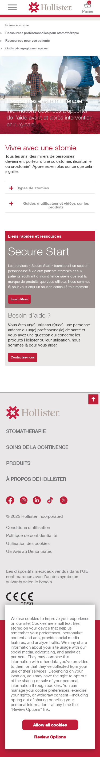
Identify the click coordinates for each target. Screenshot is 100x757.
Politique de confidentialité (31, 535)
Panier (88, 7)
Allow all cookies (50, 724)
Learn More (19, 299)
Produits (18, 463)
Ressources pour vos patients (27, 40)
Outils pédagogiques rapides (26, 48)
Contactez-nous (23, 357)
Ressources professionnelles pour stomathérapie (42, 33)
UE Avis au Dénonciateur (30, 551)
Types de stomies (29, 188)
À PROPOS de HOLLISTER (36, 479)
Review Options (50, 736)
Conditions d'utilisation (28, 527)
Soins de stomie (17, 25)
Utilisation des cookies (28, 543)
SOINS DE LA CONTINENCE (37, 447)
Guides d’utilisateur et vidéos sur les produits (49, 205)
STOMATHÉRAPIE (26, 431)
